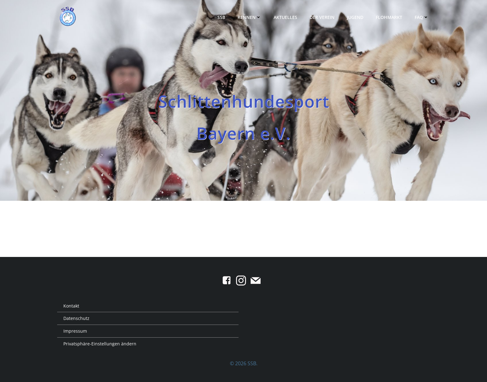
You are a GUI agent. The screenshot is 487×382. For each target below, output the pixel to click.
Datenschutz (76, 318)
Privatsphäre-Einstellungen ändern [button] (99, 344)
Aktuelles (285, 17)
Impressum (75, 331)
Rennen (249, 17)
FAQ (422, 17)
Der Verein (322, 17)
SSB (221, 17)
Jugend (355, 17)
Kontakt (71, 306)
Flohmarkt (389, 17)
